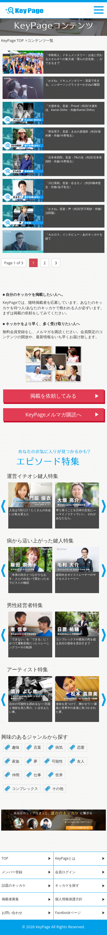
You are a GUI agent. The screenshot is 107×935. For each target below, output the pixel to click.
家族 (15, 761)
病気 (59, 747)
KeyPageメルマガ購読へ (53, 414)
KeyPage (43, 926)
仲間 (15, 774)
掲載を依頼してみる (53, 395)
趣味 (15, 747)
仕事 (37, 774)
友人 (80, 761)
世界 (59, 774)
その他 (57, 788)
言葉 (37, 747)
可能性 (57, 761)
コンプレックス (25, 788)
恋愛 (80, 747)
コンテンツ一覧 (39, 40)
